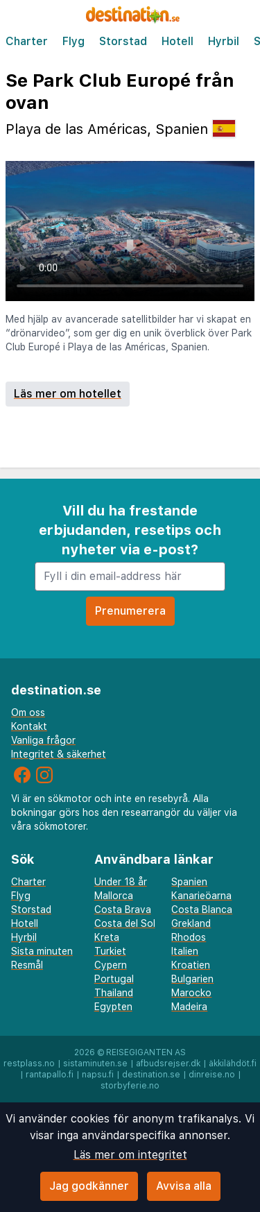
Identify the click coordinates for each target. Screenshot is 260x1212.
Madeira (189, 1006)
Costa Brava (122, 909)
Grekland (191, 923)
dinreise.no (212, 1074)
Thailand (113, 992)
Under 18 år (120, 881)
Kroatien (190, 965)
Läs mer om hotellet (67, 393)
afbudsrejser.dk (168, 1063)
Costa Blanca (201, 909)
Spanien (189, 881)
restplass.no (29, 1063)
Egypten (113, 1006)
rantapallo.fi (49, 1074)
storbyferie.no (130, 1086)
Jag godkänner (89, 1186)
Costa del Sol (124, 923)
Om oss (28, 712)
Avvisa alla (183, 1186)
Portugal (114, 978)
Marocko (191, 992)
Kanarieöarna (201, 895)
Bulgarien (192, 978)
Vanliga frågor (43, 740)
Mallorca (113, 895)
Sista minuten (42, 951)
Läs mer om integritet (130, 1154)
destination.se (151, 1074)
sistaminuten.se (95, 1063)
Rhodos (188, 937)
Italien (184, 951)
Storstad (123, 41)
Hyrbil (223, 41)
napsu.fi (98, 1074)
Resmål (27, 965)
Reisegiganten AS (146, 1052)
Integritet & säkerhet (58, 754)
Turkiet (110, 951)
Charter (27, 41)
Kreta (106, 937)
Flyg (73, 41)
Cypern (110, 965)
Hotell (177, 41)
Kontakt (29, 726)
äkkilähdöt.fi (233, 1063)
